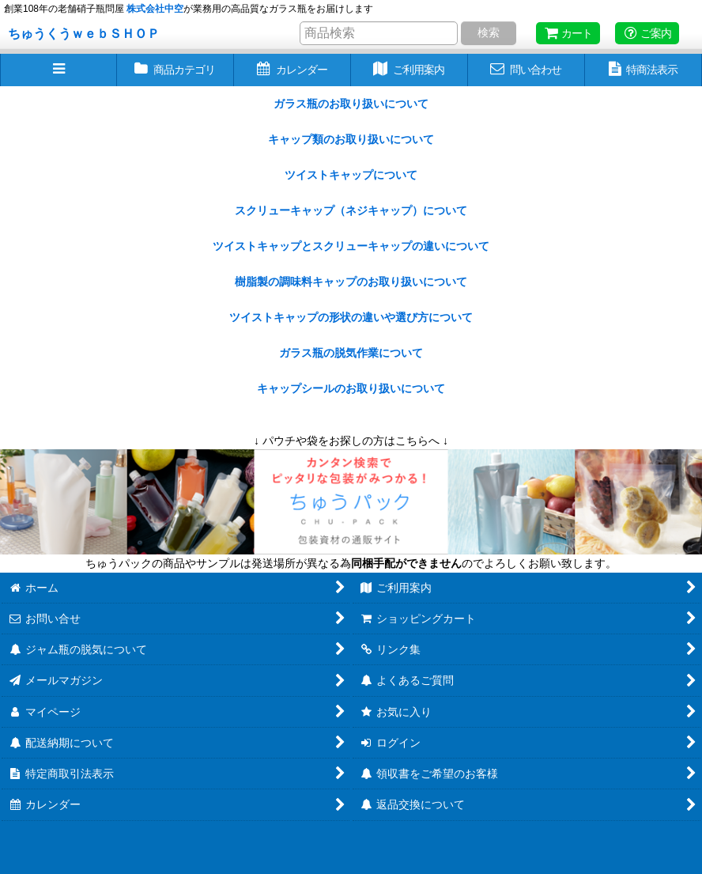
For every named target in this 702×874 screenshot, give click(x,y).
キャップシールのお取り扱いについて (351, 388)
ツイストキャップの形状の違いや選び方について (351, 317)
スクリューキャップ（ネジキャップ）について (351, 210)
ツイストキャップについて (351, 174)
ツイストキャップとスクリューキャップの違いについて (351, 246)
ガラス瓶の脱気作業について (351, 352)
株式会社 (154, 8)
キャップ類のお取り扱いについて (351, 139)
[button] (58, 70)
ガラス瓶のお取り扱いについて (351, 103)
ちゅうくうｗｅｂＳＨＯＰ (84, 33)
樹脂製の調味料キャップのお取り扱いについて (351, 281)
